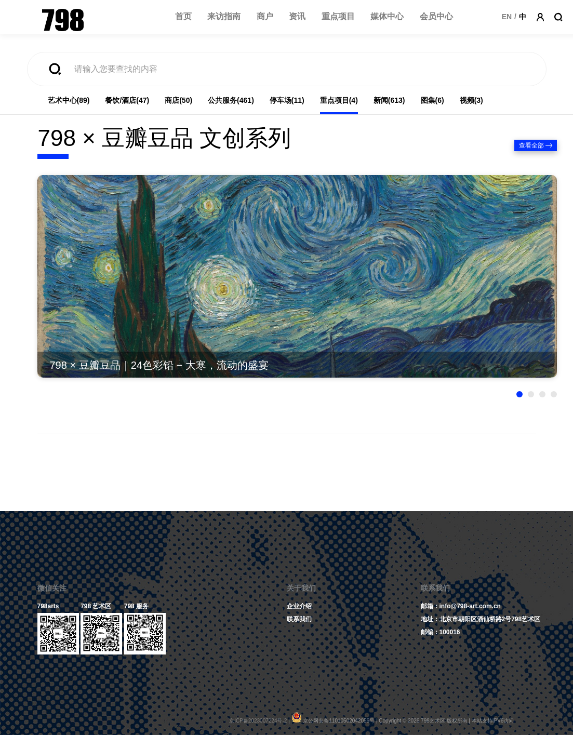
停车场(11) (287, 100)
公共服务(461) (231, 100)
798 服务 (136, 606)
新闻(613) (389, 100)
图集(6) (432, 100)
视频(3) (471, 100)
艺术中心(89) (69, 100)
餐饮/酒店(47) (127, 100)
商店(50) (178, 100)
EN (507, 16)
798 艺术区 (96, 606)
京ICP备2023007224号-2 (258, 721)
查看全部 (531, 145)
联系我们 (299, 619)
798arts (48, 606)
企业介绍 (299, 606)
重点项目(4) (339, 100)
